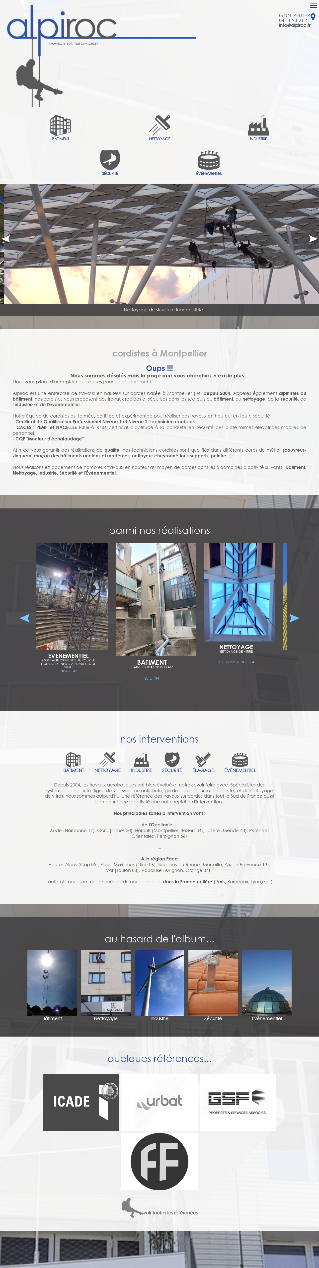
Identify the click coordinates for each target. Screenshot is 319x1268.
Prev (5, 239)
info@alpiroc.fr (294, 25)
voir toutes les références (160, 1212)
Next (313, 239)
